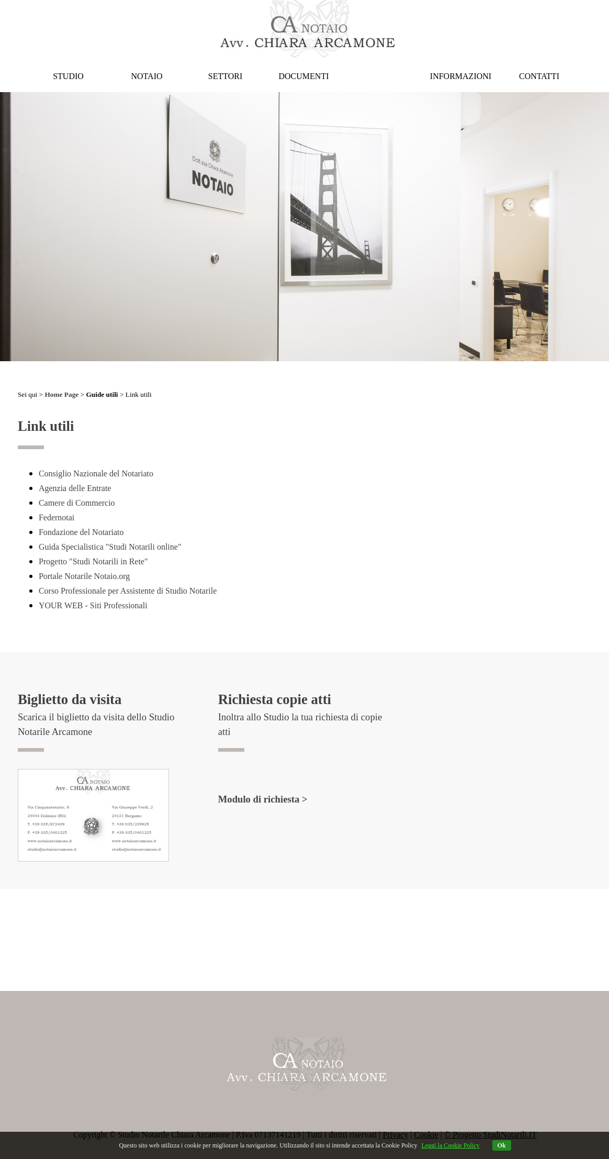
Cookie (426, 1134)
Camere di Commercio (77, 502)
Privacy (395, 1134)
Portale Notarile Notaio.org (84, 576)
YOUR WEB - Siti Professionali (93, 605)
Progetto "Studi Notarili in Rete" (93, 561)
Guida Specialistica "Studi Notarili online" (110, 546)
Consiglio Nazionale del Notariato (96, 473)
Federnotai (56, 517)
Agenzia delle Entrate (75, 488)
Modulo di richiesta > (263, 799)
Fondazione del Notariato (81, 532)
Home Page (61, 394)
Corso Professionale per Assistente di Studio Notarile (128, 590)
